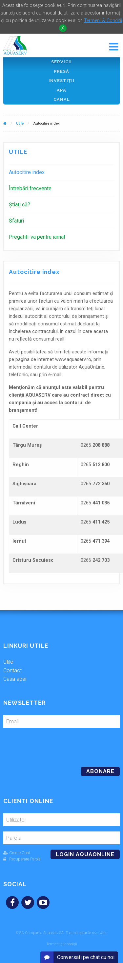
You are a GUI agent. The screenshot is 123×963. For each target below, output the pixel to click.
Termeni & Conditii (103, 20)
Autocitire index (27, 172)
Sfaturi (16, 221)
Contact (12, 670)
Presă (61, 71)
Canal (61, 99)
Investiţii (61, 80)
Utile (20, 123)
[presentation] (48, 744)
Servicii (61, 61)
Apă (61, 90)
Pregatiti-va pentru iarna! (37, 237)
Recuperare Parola (22, 859)
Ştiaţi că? (19, 204)
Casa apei (14, 679)
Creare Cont (16, 852)
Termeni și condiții (61, 944)
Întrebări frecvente (30, 188)
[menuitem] (61, 172)
